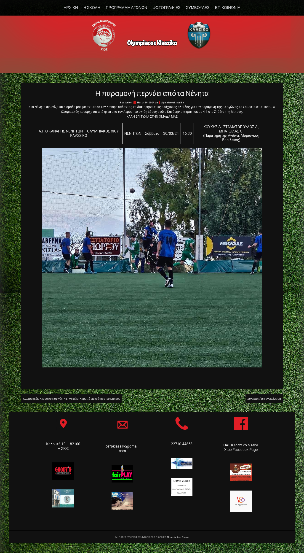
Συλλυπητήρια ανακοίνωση (259, 398)
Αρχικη (71, 7)
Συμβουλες (198, 7)
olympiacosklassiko (172, 102)
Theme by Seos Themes (178, 537)
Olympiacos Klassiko (152, 41)
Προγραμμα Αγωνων (126, 7)
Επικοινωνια (227, 7)
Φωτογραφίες (167, 7)
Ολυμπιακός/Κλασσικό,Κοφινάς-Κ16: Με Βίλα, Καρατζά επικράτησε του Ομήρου (86, 398)
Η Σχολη (91, 7)
